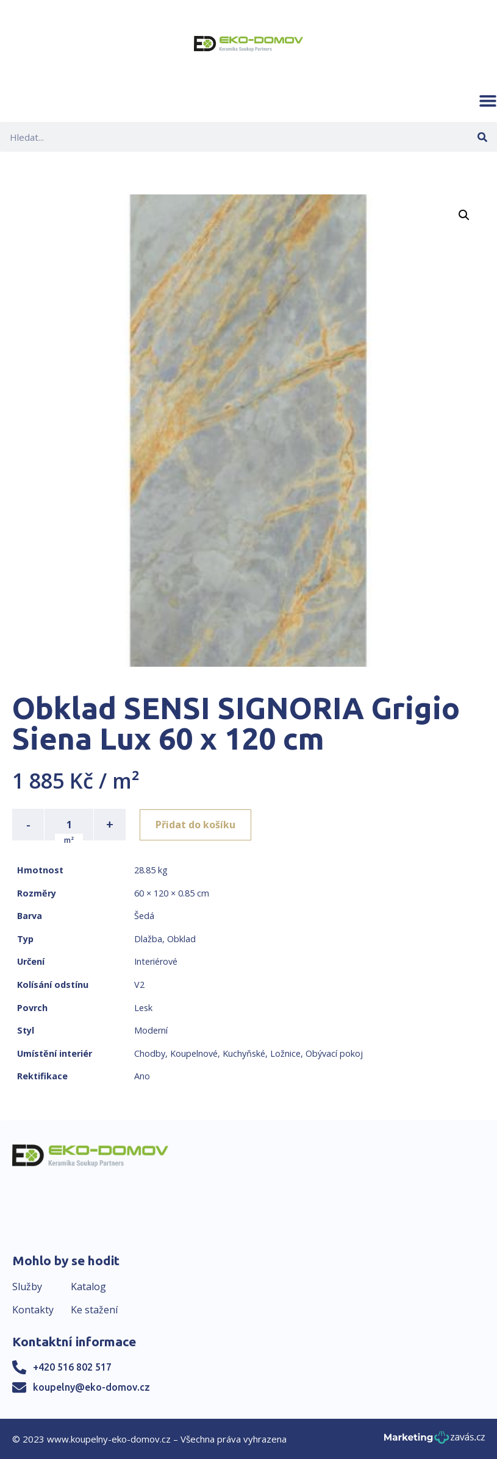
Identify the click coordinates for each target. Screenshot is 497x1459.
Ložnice (285, 1053)
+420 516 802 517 (72, 1366)
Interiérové (155, 961)
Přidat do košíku (196, 824)
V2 (139, 984)
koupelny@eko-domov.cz (91, 1387)
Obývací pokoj (334, 1053)
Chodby (149, 1053)
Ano (142, 1076)
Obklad (181, 939)
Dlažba (148, 939)
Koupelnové (194, 1053)
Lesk (143, 1007)
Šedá (144, 915)
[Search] (482, 137)
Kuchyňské (244, 1053)
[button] (488, 100)
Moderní (151, 1030)
